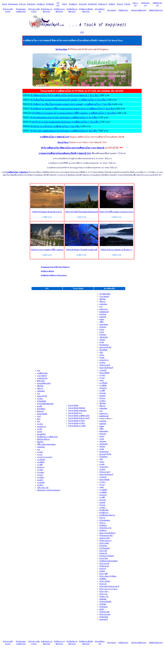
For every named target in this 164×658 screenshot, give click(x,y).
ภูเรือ (101, 352)
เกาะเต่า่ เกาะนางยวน (44, 457)
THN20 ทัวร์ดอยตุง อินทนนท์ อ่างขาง (47, 212)
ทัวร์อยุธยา (103, 525)
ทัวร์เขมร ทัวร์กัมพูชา (106, 556)
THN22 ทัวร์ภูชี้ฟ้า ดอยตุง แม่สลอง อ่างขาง (116, 212)
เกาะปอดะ (40, 472)
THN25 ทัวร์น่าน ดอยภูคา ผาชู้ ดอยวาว (116, 250)
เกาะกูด (39, 454)
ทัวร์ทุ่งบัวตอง (31, 4)
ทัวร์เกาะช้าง (103, 591)
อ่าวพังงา (40, 485)
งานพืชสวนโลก (42, 373)
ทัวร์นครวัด (103, 553)
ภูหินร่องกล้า (103, 337)
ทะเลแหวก (40, 467)
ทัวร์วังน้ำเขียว (92, 4)
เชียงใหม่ (40, 386)
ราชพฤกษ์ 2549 (42, 378)
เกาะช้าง (40, 424)
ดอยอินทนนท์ (104, 312)
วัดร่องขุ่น (102, 327)
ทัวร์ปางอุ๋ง (22, 4)
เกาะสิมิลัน (40, 462)
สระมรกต (102, 393)
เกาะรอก (40, 475)
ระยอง (101, 380)
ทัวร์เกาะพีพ (103, 574)
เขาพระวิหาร (103, 360)
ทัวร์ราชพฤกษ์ (111, 10)
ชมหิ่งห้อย (102, 599)
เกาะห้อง (40, 470)
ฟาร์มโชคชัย (41, 401)
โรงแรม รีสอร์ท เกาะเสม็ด (77, 426)
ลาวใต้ (39, 429)
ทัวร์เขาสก (103, 584)
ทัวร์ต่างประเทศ (104, 614)
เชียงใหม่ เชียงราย (43, 439)
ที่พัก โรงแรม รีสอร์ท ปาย (62, 267)
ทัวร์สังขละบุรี (102, 4)
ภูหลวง (101, 355)
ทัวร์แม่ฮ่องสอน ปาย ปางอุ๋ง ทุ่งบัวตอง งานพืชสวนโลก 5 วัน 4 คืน (63, 117)
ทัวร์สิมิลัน (102, 579)
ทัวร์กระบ (102, 569)
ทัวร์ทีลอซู (112, 4)
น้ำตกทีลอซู (41, 409)
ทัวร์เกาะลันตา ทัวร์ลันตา (108, 576)
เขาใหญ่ (40, 399)
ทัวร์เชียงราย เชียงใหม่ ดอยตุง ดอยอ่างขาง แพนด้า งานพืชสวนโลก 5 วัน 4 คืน (70, 104)
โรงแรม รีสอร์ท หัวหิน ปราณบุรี (78, 418)
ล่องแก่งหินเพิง (42, 414)
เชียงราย (40, 388)
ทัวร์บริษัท (102, 604)
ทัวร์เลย (64, 4)
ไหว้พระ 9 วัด (103, 597)
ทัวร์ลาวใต (103, 551)
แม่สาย (101, 329)
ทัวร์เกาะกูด (103, 594)
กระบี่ (39, 416)
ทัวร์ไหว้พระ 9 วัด (105, 528)
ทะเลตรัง (40, 480)
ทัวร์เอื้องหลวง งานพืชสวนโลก (47, 437)
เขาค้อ (101, 342)
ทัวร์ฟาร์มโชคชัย (105, 602)
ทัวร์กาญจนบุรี (104, 563)
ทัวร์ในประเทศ (104, 612)
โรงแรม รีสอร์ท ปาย (75, 413)
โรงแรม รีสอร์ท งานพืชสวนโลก (78, 416)
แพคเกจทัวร (103, 619)
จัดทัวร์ (101, 609)
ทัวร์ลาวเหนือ (104, 543)
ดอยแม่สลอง (103, 324)
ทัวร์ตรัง (102, 571)
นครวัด (39, 432)
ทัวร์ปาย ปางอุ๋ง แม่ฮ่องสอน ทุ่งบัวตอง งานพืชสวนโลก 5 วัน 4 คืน (65, 122)
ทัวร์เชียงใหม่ (50, 4)
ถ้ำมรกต (102, 398)
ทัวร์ (82, 32)
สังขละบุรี (40, 411)
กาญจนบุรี (102, 370)
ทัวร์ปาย (4, 4)
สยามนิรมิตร (41, 434)
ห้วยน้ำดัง (102, 314)
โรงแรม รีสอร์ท (73, 405)
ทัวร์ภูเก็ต (127, 4)
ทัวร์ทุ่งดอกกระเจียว (106, 535)
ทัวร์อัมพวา (103, 530)
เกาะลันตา (40, 477)
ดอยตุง (101, 319)
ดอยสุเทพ (102, 317)
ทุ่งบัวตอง (102, 335)
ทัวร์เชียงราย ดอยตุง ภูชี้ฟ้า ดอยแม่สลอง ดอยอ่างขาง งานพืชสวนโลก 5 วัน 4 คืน (72, 108)
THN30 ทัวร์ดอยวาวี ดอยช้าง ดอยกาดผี (81, 250)
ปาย (38, 393)
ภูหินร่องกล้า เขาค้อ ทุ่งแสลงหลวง (48, 490)
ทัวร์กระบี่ (120, 4)
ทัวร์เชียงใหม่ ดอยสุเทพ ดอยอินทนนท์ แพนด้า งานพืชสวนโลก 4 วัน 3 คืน (68, 100)
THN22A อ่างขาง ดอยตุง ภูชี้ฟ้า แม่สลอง (47, 250)
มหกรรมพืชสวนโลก (44, 383)
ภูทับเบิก (102, 340)
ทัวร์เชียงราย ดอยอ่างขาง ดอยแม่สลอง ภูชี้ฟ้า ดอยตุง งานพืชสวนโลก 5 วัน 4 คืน (73, 113)
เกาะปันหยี (40, 482)
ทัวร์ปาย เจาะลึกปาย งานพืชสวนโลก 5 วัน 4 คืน (54, 126)
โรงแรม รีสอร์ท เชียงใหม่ (76, 408)
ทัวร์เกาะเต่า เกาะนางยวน (108, 589)
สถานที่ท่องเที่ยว (105, 294)
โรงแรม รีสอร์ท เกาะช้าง (76, 423)
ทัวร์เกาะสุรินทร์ (104, 581)
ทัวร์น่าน (102, 523)
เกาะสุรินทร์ (41, 460)
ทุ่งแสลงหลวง (104, 345)
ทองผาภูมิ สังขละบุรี (106, 368)
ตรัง (38, 421)
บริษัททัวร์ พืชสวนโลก (156, 10)
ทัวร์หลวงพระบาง (62, 275)
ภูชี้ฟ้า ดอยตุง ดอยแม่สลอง (46, 444)
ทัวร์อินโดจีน (103, 617)
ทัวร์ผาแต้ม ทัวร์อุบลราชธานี (109, 586)
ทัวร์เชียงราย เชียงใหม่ (47, 271)
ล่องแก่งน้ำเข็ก (42, 396)
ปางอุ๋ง (101, 332)
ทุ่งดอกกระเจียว (104, 538)
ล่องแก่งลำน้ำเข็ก (105, 347)
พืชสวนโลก (41, 381)
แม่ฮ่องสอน (41, 391)
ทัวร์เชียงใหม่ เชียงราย (107, 515)
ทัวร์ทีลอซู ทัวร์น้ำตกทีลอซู (108, 561)
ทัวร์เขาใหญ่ (83, 4)
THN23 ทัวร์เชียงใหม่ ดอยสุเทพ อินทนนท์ (81, 212)
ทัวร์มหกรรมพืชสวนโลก (138, 10)
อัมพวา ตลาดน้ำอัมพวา (107, 533)
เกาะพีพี (39, 465)
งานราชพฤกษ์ (42, 376)
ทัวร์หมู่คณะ (103, 607)
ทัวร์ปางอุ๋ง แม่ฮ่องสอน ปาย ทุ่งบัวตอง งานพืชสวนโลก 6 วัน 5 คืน (63, 130)
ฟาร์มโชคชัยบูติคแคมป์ (45, 404)
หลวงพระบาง (41, 427)
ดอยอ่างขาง (103, 309)
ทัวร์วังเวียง (103, 546)
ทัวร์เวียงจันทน (104, 548)
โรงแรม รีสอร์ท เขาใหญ (76, 421)
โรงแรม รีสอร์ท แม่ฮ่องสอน (77, 410)
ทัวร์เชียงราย (41, 4)
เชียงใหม (40, 442)
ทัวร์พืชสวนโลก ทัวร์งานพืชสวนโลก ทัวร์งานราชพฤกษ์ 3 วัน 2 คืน (64, 95)
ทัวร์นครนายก (104, 566)
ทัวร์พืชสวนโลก (123, 10)
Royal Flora (63, 142)
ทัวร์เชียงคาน (73, 4)
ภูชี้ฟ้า (101, 322)
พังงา (39, 419)
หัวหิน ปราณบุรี (104, 365)
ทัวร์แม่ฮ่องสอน (13, 4)
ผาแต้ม (39, 406)
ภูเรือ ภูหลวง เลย (42, 488)
